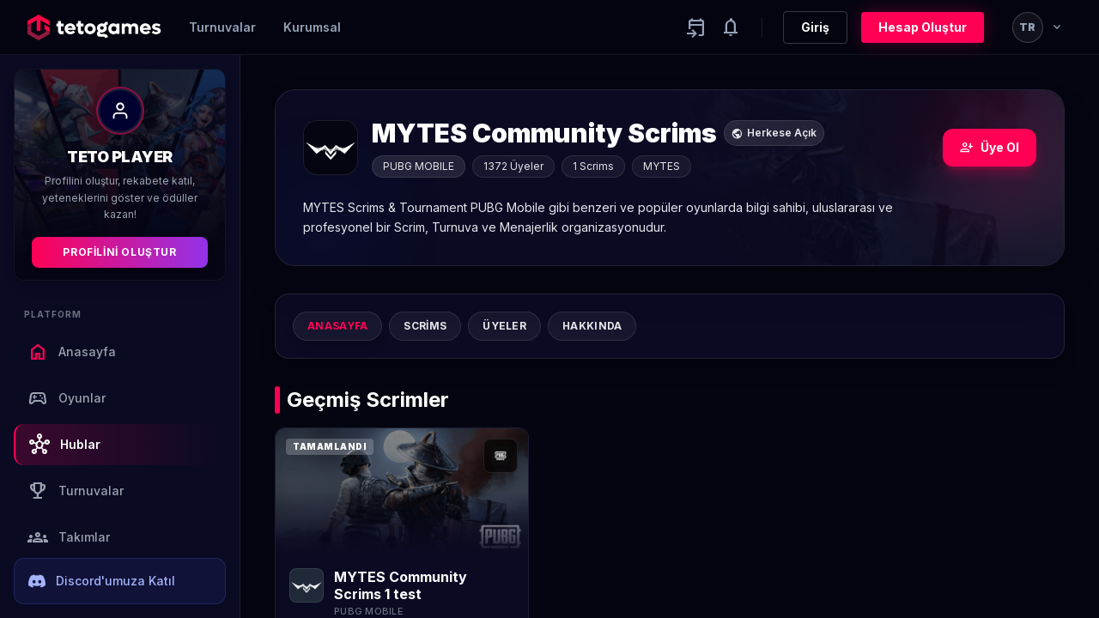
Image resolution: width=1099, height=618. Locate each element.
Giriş (815, 27)
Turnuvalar (222, 27)
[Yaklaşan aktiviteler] (696, 27)
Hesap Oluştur (922, 27)
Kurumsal (312, 27)
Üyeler (504, 325)
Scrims (425, 325)
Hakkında (592, 325)
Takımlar (68, 537)
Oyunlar (66, 398)
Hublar (64, 445)
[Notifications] (730, 27)
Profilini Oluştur (119, 251)
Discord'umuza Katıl (101, 581)
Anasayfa (71, 352)
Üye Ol (989, 147)
